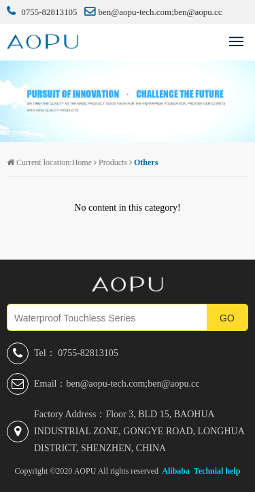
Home (82, 162)
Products (113, 162)
